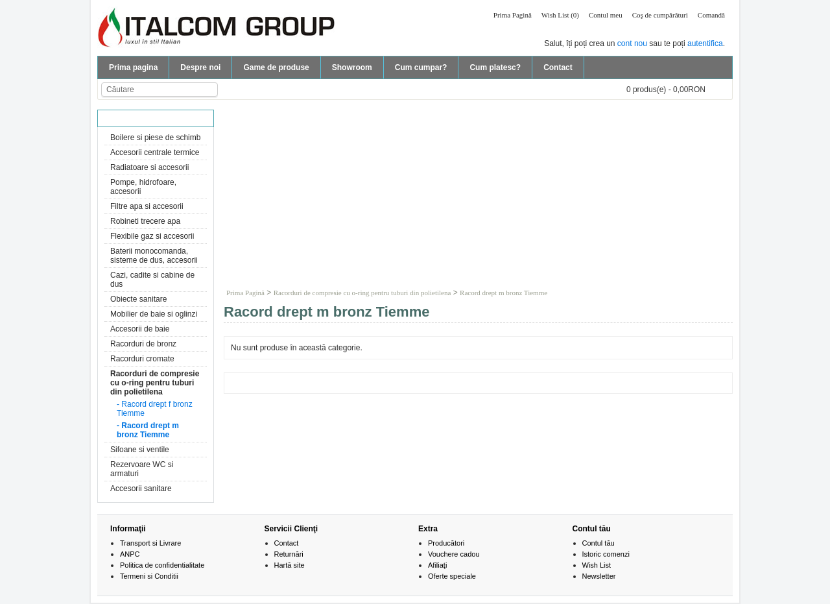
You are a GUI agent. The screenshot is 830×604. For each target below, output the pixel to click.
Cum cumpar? (421, 67)
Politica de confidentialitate (162, 565)
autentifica (705, 43)
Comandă (711, 15)
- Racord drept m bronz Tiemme (148, 430)
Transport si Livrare (150, 543)
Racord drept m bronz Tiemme (503, 292)
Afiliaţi (437, 565)
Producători (446, 543)
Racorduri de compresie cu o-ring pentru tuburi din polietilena (154, 382)
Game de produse (276, 67)
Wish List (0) (560, 15)
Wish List (596, 565)
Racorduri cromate (142, 358)
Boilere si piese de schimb (155, 137)
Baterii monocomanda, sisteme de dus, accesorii (154, 256)
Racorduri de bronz (143, 343)
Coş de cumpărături (660, 15)
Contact (558, 67)
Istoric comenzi (606, 554)
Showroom (352, 67)
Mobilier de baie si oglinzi (153, 314)
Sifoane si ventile (139, 449)
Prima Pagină (512, 15)
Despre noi (200, 67)
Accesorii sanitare (141, 488)
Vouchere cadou (454, 554)
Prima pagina (133, 67)
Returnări (288, 554)
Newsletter (599, 576)
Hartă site (289, 565)
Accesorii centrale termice (154, 152)
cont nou (632, 43)
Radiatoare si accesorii (149, 167)
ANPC (130, 554)
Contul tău (598, 543)
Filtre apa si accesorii (147, 206)
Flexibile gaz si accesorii (152, 236)
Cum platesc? (495, 67)
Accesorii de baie (139, 328)
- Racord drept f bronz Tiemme (155, 409)
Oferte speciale (452, 576)
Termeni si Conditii (149, 576)
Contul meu (605, 15)
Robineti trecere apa (145, 221)
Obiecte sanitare (138, 299)
